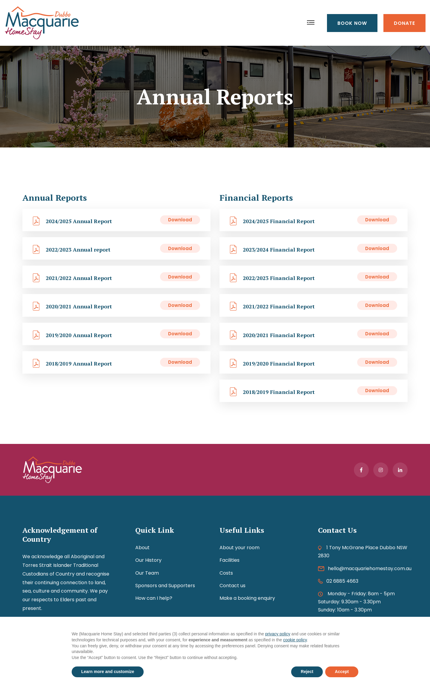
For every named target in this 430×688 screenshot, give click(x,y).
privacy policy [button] (277, 633)
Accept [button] (342, 671)
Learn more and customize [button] (107, 671)
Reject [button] (307, 671)
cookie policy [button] (295, 639)
